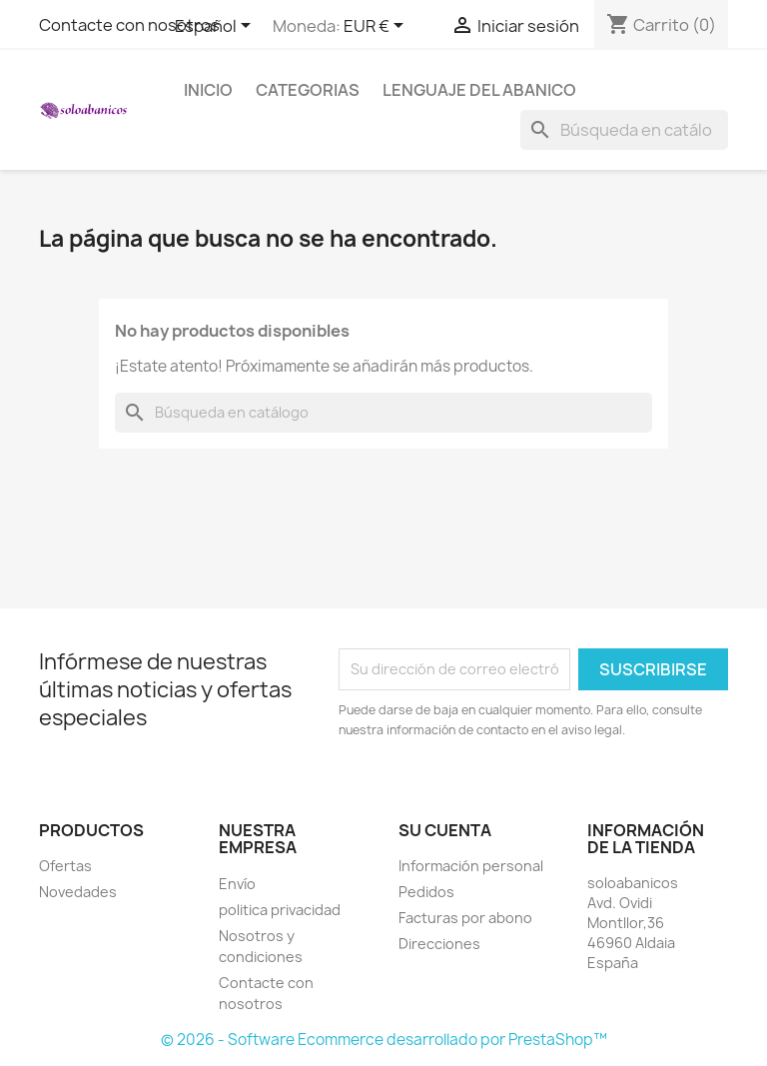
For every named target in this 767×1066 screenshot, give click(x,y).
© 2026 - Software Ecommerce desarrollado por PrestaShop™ (384, 1039)
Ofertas (65, 865)
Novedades (78, 891)
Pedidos (426, 891)
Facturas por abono (465, 917)
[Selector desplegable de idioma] (216, 27)
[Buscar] (624, 130)
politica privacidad (280, 909)
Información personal (470, 865)
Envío (237, 883)
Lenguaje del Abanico (479, 90)
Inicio (208, 90)
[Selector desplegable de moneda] (377, 27)
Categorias (308, 90)
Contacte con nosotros (129, 25)
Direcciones (439, 943)
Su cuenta (444, 830)
